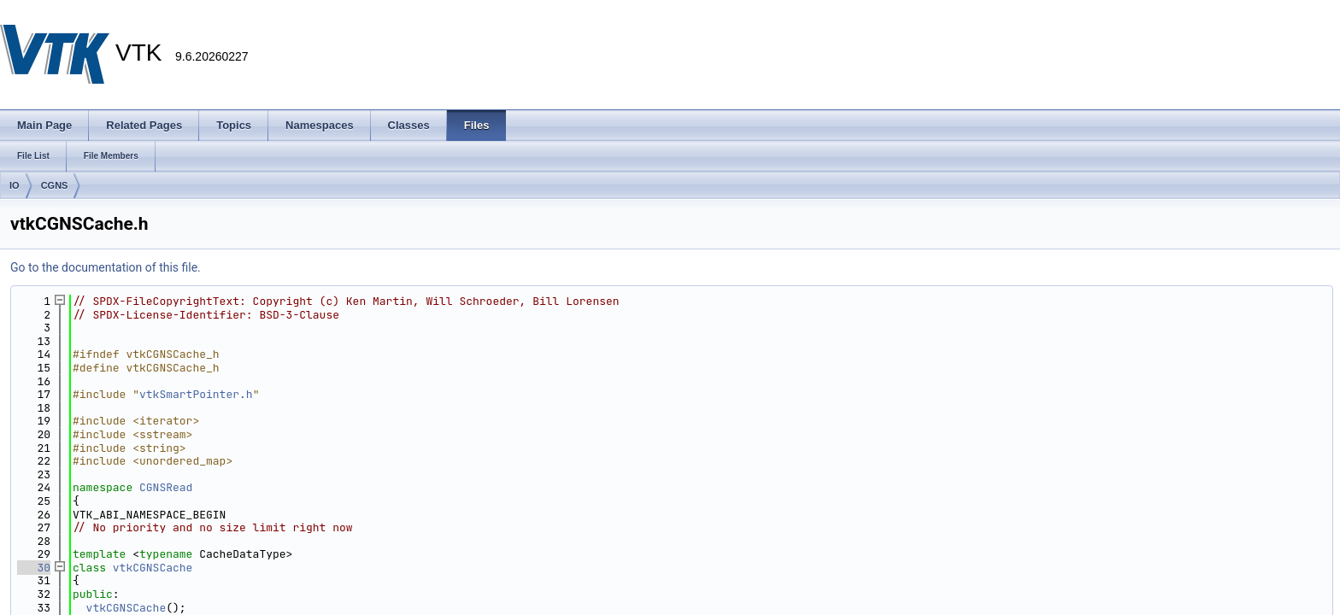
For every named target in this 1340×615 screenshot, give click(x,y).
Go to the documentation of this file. (105, 267)
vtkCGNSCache (153, 567)
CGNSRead (165, 487)
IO (14, 185)
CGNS (54, 185)
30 (33, 567)
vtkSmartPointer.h (196, 394)
